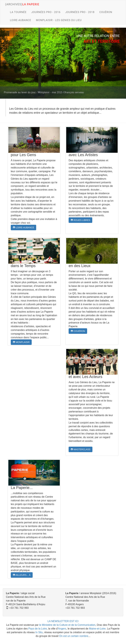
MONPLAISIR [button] (21, 342)
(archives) (22, 4)
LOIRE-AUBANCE (20, 20)
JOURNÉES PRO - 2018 (79, 12)
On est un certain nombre (73, 636)
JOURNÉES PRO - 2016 (45, 12)
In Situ (39, 632)
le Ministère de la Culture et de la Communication (67, 625)
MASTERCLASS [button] (80, 449)
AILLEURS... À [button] (22, 575)
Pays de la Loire (37, 628)
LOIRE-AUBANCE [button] (23, 227)
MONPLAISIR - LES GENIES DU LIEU (59, 20)
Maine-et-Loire (97, 628)
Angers (62, 628)
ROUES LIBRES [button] (80, 220)
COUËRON (105, 12)
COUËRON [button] (78, 331)
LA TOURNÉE (18, 12)
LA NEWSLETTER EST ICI (63, 621)
